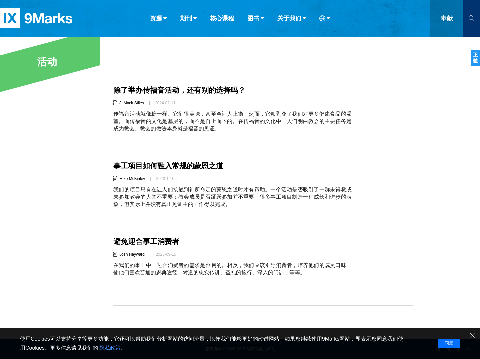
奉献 (447, 19)
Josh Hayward (132, 254)
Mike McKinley (132, 178)
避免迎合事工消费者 (146, 241)
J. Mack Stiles (131, 103)
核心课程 (222, 19)
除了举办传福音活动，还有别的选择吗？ (179, 90)
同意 (449, 343)
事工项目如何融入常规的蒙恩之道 (168, 166)
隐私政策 (110, 348)
